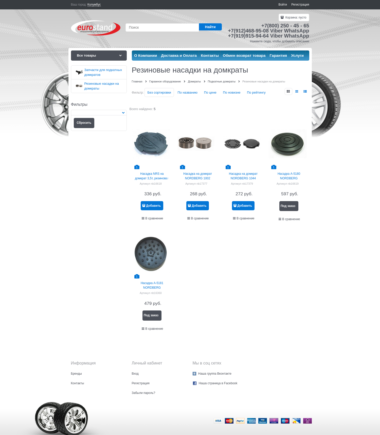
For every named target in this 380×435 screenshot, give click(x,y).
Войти (282, 4)
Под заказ (288, 206)
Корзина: (295, 17)
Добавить (153, 205)
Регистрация (300, 4)
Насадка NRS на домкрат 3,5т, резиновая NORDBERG (152, 178)
